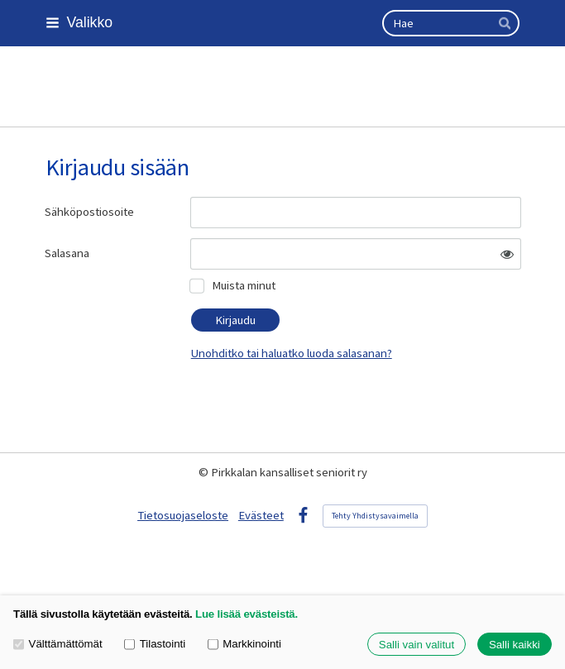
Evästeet (261, 515)
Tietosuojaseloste (182, 515)
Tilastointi (154, 644)
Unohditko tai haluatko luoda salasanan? (291, 353)
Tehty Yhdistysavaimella (375, 515)
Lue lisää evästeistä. (246, 614)
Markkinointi (244, 644)
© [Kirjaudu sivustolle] (205, 472)
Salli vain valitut (416, 644)
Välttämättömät (58, 644)
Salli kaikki (514, 644)
